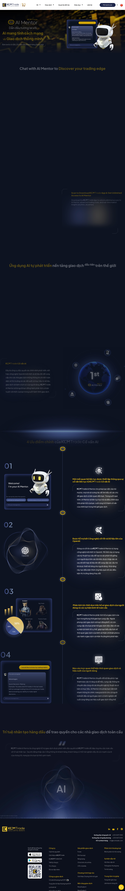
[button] (38, 5)
